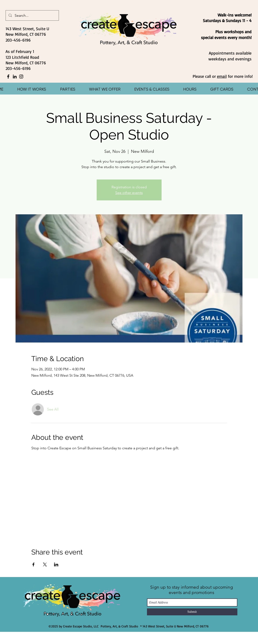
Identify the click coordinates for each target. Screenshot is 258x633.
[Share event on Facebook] (33, 564)
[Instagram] (21, 76)
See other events (129, 192)
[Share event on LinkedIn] (56, 564)
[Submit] (192, 611)
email (222, 76)
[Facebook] (8, 76)
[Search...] (32, 15)
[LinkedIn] (14, 76)
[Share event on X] (45, 564)
